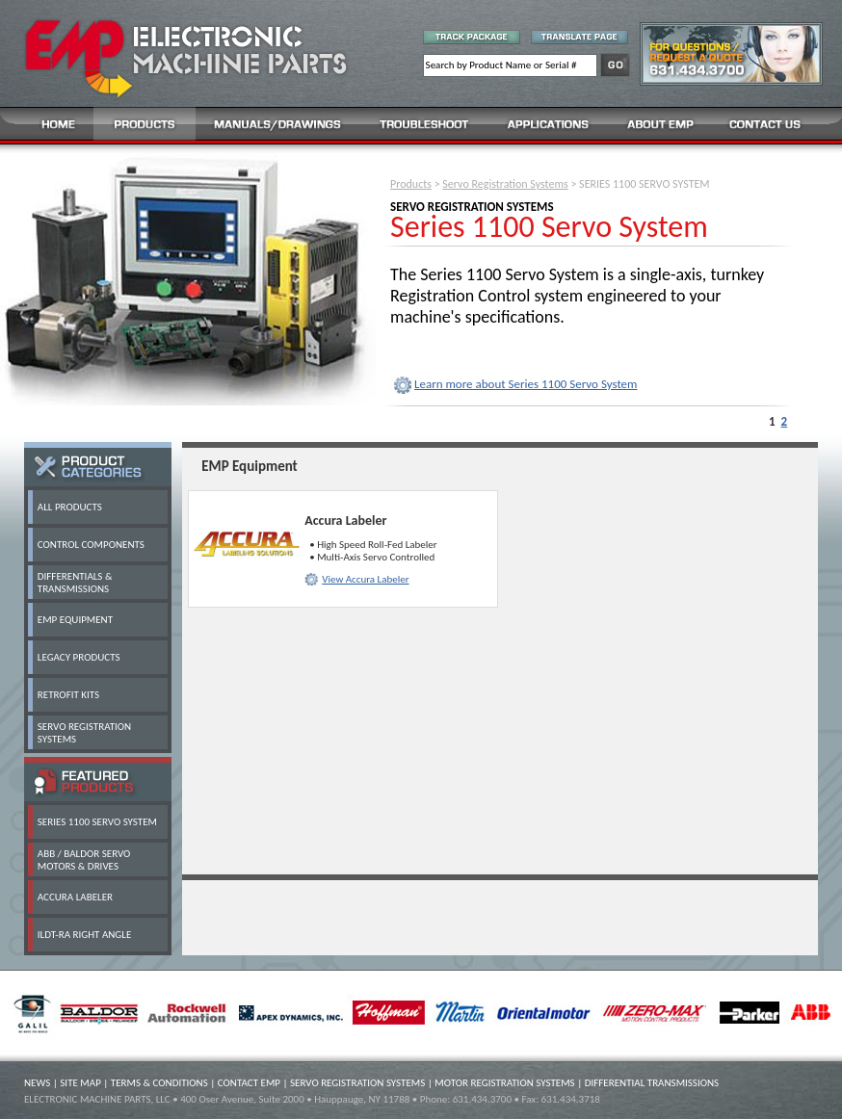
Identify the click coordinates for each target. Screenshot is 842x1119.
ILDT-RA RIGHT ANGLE (85, 934)
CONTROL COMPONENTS (91, 544)
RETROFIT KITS (68, 695)
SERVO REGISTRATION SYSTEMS (357, 1083)
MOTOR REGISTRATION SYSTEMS (504, 1083)
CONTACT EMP (249, 1083)
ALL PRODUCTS (70, 507)
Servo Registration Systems (504, 184)
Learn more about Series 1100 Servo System (525, 384)
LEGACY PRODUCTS (79, 657)
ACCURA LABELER (75, 897)
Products (411, 184)
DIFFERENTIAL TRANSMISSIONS (652, 1083)
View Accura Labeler (365, 579)
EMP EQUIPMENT (75, 619)
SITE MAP (80, 1083)
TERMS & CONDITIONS (159, 1083)
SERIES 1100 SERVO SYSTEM (97, 822)
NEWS (37, 1083)
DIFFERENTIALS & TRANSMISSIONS (75, 582)
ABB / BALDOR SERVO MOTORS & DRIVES (84, 859)
